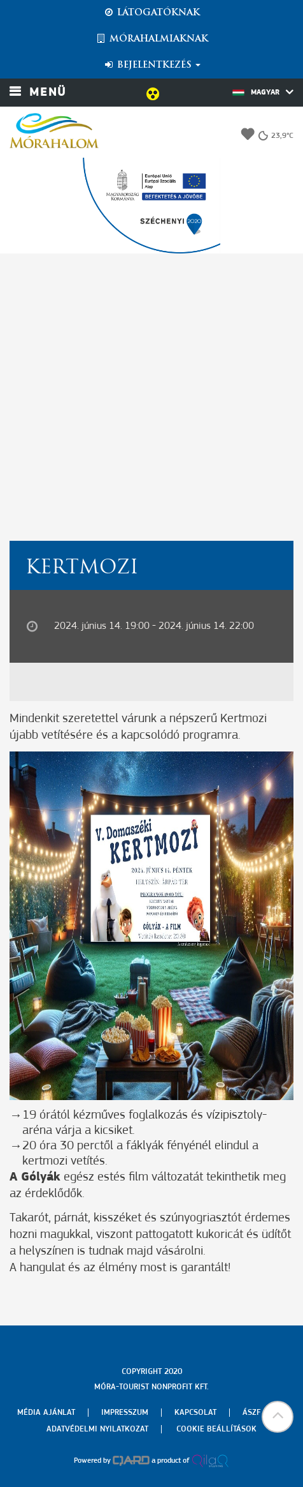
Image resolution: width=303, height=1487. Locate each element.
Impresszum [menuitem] (124, 1412)
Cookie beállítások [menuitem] (216, 1429)
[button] (277, 1417)
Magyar (262, 92)
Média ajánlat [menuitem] (46, 1412)
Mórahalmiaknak (151, 39)
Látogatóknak (151, 13)
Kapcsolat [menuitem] (195, 1412)
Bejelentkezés (152, 65)
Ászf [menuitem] (251, 1412)
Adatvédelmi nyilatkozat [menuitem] (97, 1429)
